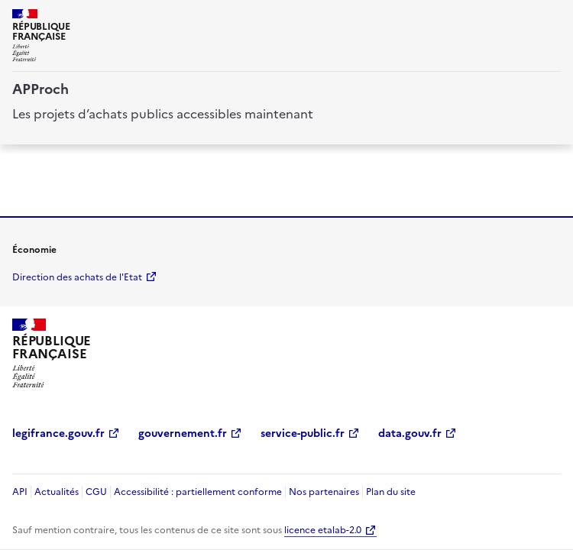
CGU (96, 492)
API (20, 492)
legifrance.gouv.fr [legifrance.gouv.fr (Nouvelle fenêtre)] (58, 433)
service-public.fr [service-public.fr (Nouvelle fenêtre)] (303, 433)
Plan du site (391, 492)
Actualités (56, 492)
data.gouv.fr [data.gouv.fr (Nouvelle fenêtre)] (410, 433)
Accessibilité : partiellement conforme (198, 492)
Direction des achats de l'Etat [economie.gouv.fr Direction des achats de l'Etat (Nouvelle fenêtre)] (77, 277)
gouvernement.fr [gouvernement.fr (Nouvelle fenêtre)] (182, 433)
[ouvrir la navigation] (551, 18)
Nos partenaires (324, 492)
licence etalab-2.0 (322, 530)
